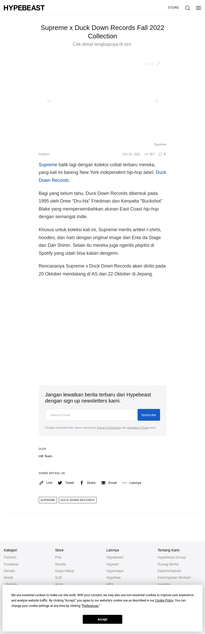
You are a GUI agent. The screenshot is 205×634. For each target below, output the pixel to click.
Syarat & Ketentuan (109, 427)
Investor (164, 584)
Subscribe (148, 415)
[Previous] (49, 101)
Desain (9, 571)
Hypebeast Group (172, 557)
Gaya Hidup (64, 571)
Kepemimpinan (169, 571)
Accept (102, 619)
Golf (58, 577)
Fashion (44, 154)
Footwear (11, 564)
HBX (110, 584)
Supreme (48, 164)
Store (173, 7)
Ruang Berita (168, 564)
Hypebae (113, 577)
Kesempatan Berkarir (174, 577)
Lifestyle (10, 584)
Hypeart (112, 564)
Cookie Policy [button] (164, 600)
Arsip (59, 584)
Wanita (60, 564)
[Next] (156, 101)
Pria (58, 557)
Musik (8, 577)
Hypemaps (115, 571)
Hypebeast (115, 557)
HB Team (45, 456)
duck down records (78, 500)
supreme (48, 500)
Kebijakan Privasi (138, 427)
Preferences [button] (90, 606)
